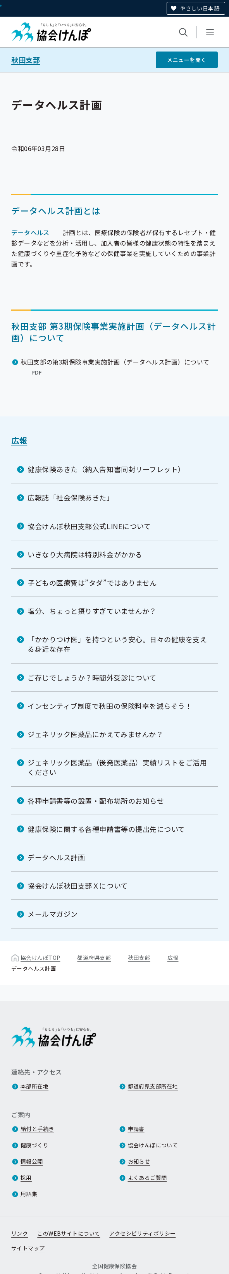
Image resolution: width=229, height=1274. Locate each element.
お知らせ (139, 1161)
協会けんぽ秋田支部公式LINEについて (89, 526)
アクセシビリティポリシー (142, 1233)
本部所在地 (34, 1086)
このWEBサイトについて (68, 1233)
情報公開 (32, 1161)
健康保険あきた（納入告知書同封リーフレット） (106, 469)
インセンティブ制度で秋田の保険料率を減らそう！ (110, 706)
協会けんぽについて (153, 1145)
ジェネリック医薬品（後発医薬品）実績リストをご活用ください (117, 767)
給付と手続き (37, 1129)
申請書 (136, 1129)
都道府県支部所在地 (153, 1086)
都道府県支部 (94, 957)
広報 (19, 440)
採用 (26, 1177)
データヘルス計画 (56, 857)
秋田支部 (25, 60)
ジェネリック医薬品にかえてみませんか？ (95, 734)
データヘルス (30, 232)
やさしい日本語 (199, 8)
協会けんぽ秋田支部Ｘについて (78, 885)
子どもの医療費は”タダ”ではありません (92, 583)
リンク (19, 1233)
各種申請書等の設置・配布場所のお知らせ (96, 800)
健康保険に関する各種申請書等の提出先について (106, 829)
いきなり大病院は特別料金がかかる (85, 554)
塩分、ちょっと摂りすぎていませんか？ (92, 611)
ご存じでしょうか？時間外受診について (92, 677)
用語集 (29, 1194)
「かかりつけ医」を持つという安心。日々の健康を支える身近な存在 (117, 644)
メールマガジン (53, 914)
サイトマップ (28, 1248)
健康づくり (34, 1145)
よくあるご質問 (147, 1177)
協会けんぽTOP (40, 957)
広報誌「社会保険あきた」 (71, 497)
